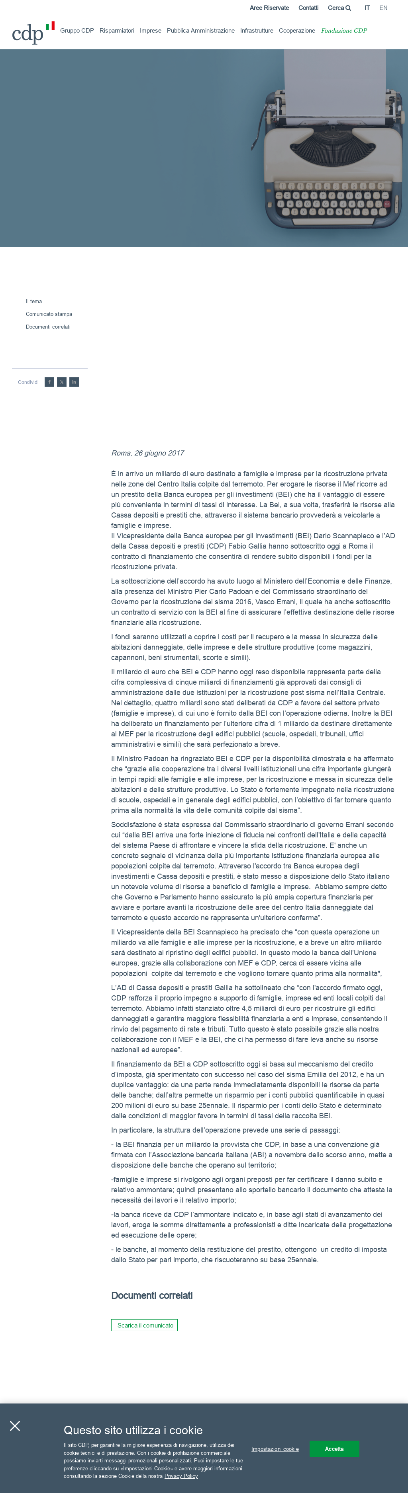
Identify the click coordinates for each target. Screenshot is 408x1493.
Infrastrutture (256, 30)
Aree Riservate (269, 7)
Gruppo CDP (77, 30)
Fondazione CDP (344, 31)
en (383, 7)
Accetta (334, 1448)
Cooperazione (297, 30)
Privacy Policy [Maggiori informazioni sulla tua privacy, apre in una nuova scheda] (181, 1476)
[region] (204, 1448)
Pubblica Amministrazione (201, 30)
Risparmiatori (117, 30)
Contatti (308, 7)
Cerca (339, 7)
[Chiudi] (15, 1426)
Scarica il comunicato (145, 1325)
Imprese (150, 30)
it (367, 7)
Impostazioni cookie (274, 1448)
